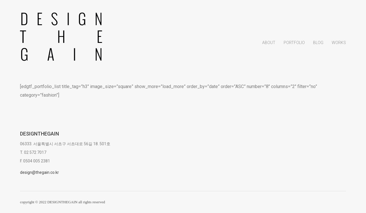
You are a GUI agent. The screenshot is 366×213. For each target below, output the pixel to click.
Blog (318, 42)
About (268, 42)
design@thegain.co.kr (39, 172)
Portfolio (294, 42)
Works (339, 42)
